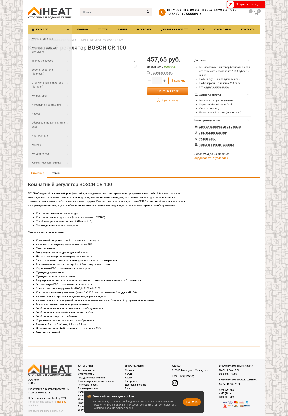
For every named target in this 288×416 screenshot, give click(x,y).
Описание (37, 173)
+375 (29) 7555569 (182, 14)
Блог (201, 29)
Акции (122, 29)
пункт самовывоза (217, 87)
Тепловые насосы (88, 384)
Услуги (103, 29)
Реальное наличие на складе (216, 144)
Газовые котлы (86, 370)
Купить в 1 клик (168, 91)
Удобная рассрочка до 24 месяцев (220, 126)
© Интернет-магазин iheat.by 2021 (47, 398)
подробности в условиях (211, 158)
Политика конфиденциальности (46, 411)
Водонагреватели (88, 388)
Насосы (82, 402)
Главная (32, 39)
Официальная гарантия (213, 132)
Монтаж (82, 29)
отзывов (61, 401)
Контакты (248, 29)
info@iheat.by (187, 376)
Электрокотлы (86, 374)
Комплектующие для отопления (59, 39)
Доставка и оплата (174, 29)
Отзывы (55, 173)
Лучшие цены (207, 138)
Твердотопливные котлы (92, 377)
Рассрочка (144, 29)
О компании (223, 29)
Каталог (42, 29)
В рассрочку (168, 100)
